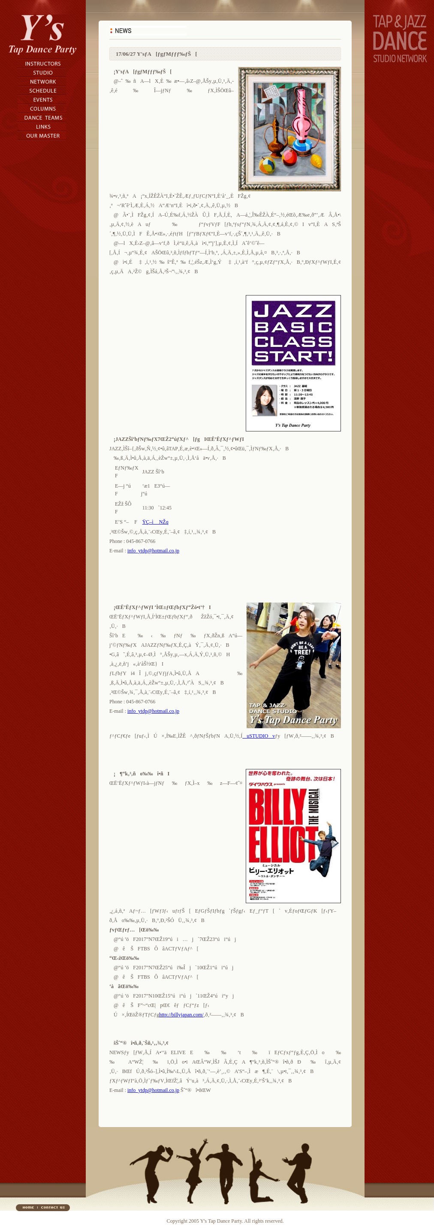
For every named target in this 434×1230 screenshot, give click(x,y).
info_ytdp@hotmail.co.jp (153, 551)
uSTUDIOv (258, 736)
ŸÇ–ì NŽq (155, 522)
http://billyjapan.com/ (181, 1015)
